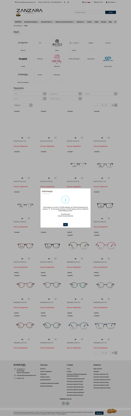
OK (65, 224)
